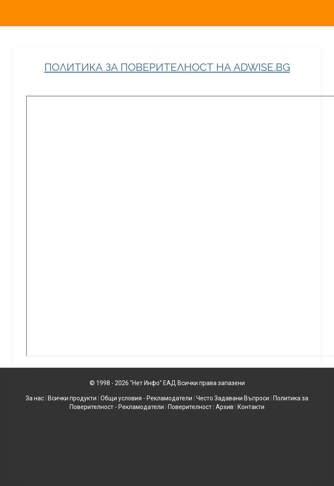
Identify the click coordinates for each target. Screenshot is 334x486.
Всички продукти (72, 398)
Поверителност (190, 406)
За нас (35, 398)
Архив (225, 406)
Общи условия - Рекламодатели (146, 398)
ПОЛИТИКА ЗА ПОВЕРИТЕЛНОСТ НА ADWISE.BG (167, 67)
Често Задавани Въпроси (232, 398)
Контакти (250, 406)
